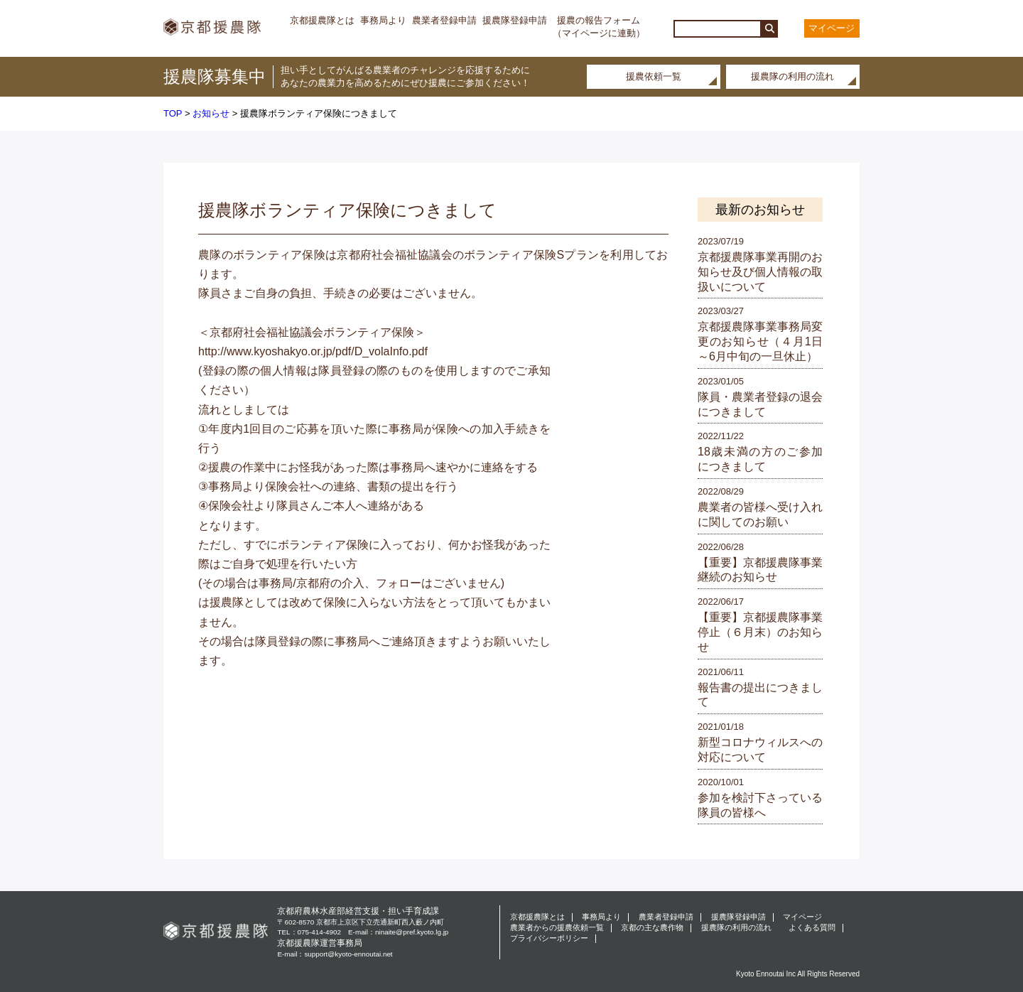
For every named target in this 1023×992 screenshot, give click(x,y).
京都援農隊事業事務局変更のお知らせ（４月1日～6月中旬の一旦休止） (760, 341)
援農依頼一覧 (653, 76)
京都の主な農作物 (652, 928)
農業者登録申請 (444, 20)
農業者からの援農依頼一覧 (557, 928)
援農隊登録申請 (514, 20)
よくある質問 (812, 928)
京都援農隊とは (322, 20)
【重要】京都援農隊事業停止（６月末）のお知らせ (760, 632)
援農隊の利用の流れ (792, 76)
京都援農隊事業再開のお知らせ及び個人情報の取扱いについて (760, 272)
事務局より (383, 20)
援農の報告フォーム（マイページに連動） (599, 26)
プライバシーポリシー (549, 938)
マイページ (831, 28)
